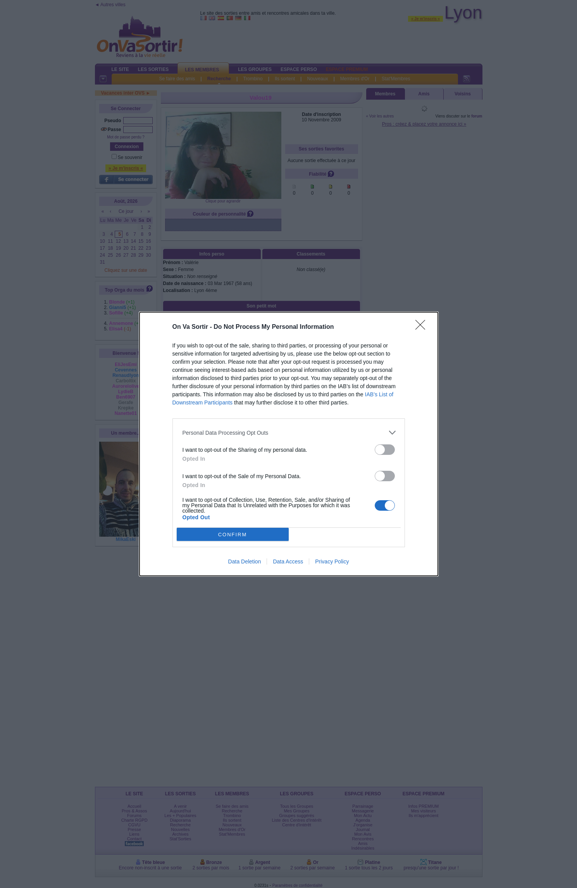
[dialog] (289, 444)
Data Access (288, 561)
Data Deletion (244, 561)
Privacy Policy (332, 561)
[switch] (385, 449)
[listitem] (289, 432)
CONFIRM (232, 534)
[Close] (422, 327)
